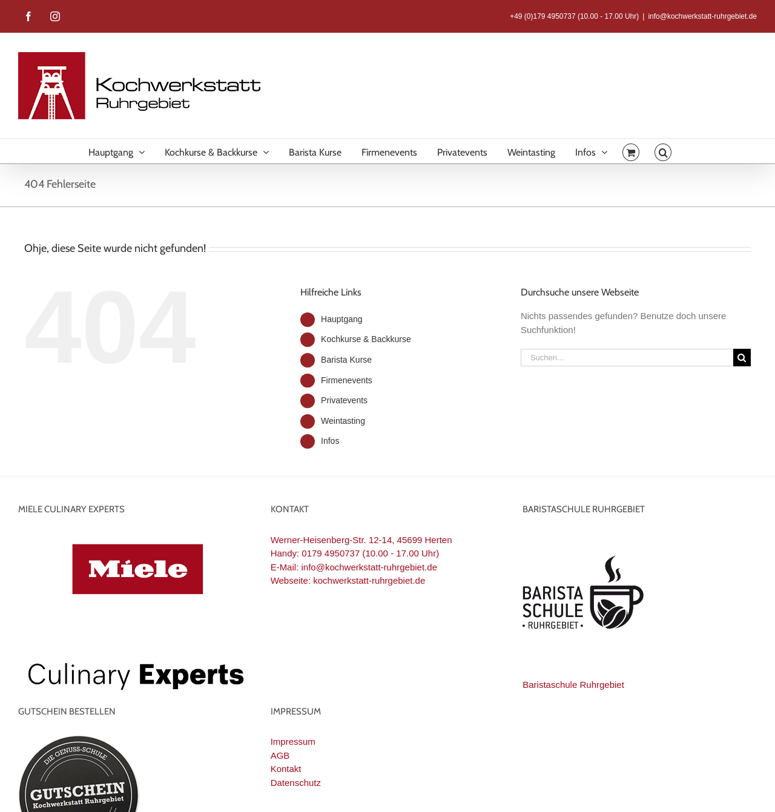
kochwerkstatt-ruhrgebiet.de (369, 580)
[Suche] (742, 357)
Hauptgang (342, 319)
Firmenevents (346, 380)
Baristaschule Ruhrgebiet (573, 684)
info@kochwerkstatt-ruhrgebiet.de (702, 16)
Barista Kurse (346, 360)
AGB (280, 755)
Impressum (293, 741)
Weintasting (343, 421)
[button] (663, 151)
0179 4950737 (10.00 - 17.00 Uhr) (370, 553)
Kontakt (286, 769)
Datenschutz (296, 782)
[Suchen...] (627, 357)
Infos (330, 441)
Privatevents (344, 400)
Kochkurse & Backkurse (366, 339)
